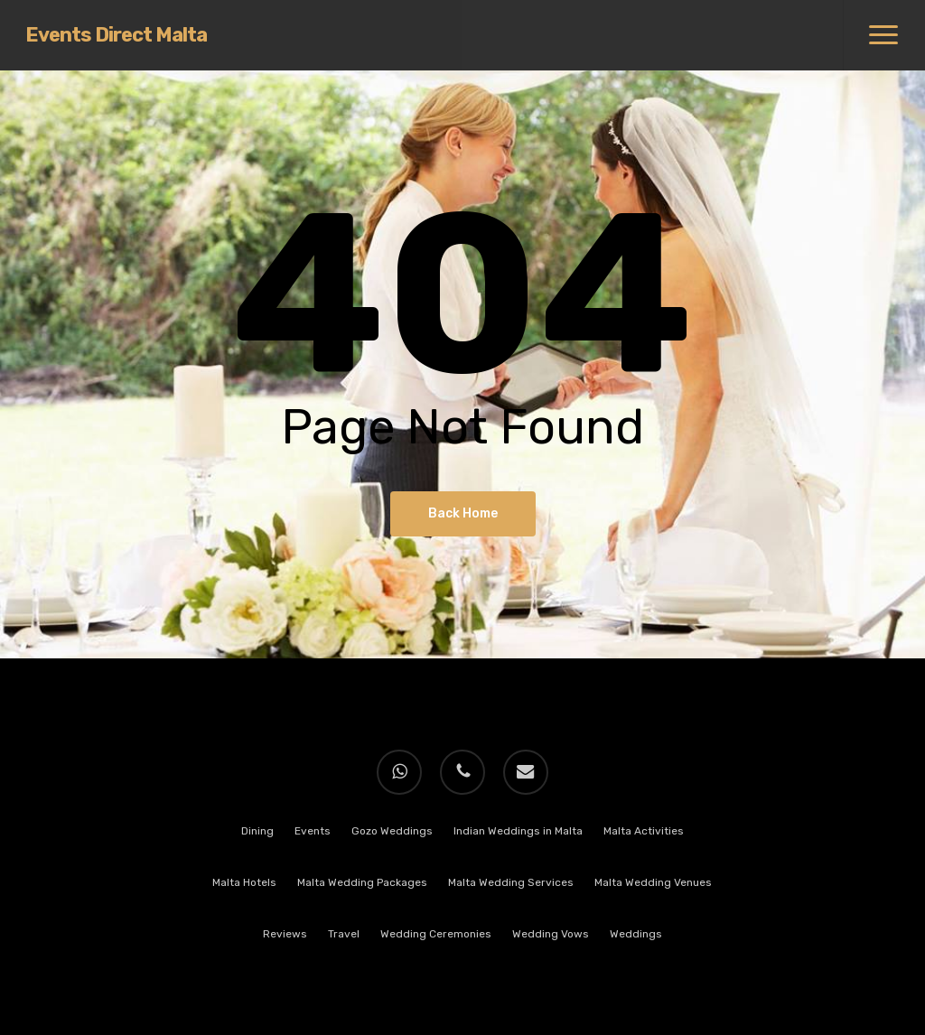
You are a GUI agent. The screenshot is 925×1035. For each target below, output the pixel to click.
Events (312, 831)
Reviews (285, 934)
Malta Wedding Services (511, 882)
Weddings (636, 934)
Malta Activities (643, 831)
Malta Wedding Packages (362, 882)
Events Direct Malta (116, 35)
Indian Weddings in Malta (518, 831)
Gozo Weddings (392, 831)
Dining (257, 831)
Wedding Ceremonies (435, 934)
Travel (344, 934)
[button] (884, 35)
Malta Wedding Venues (653, 882)
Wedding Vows (550, 934)
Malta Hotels (244, 882)
